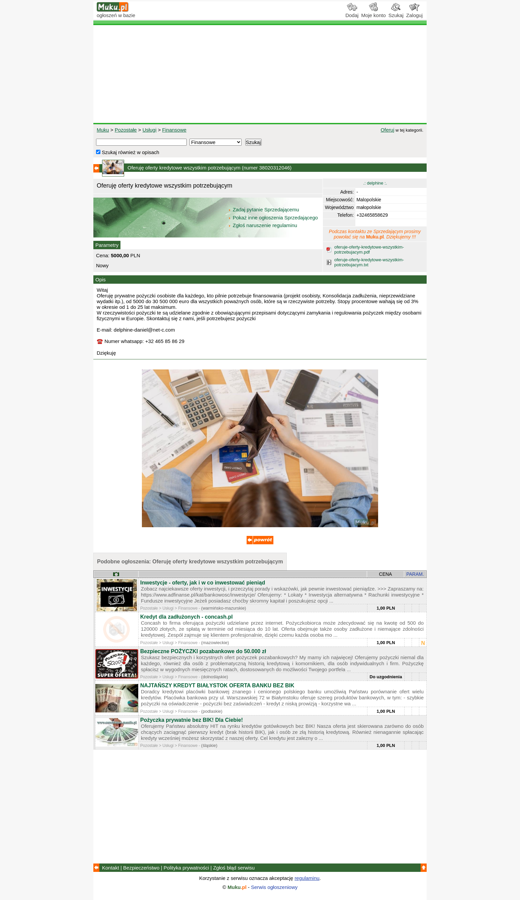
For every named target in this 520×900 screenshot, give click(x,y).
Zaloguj (414, 12)
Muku (103, 130)
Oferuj (387, 130)
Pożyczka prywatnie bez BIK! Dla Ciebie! (191, 720)
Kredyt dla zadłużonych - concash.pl (186, 617)
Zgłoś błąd (234, 868)
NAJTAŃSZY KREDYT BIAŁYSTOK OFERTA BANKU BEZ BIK (217, 685)
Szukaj (396, 12)
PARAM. (415, 574)
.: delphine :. (375, 183)
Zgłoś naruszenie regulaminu (262, 225)
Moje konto (373, 12)
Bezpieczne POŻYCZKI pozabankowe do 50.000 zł (203, 651)
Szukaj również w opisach (127, 152)
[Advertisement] (260, 74)
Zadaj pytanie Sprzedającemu (264, 209)
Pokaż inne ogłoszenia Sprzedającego (273, 217)
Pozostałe (126, 130)
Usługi (150, 130)
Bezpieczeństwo (141, 868)
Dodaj (351, 12)
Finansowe (174, 130)
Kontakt (110, 868)
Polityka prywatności (186, 868)
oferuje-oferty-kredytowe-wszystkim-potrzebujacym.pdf (369, 250)
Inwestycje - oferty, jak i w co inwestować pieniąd (202, 582)
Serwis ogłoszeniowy (274, 887)
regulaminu (306, 878)
